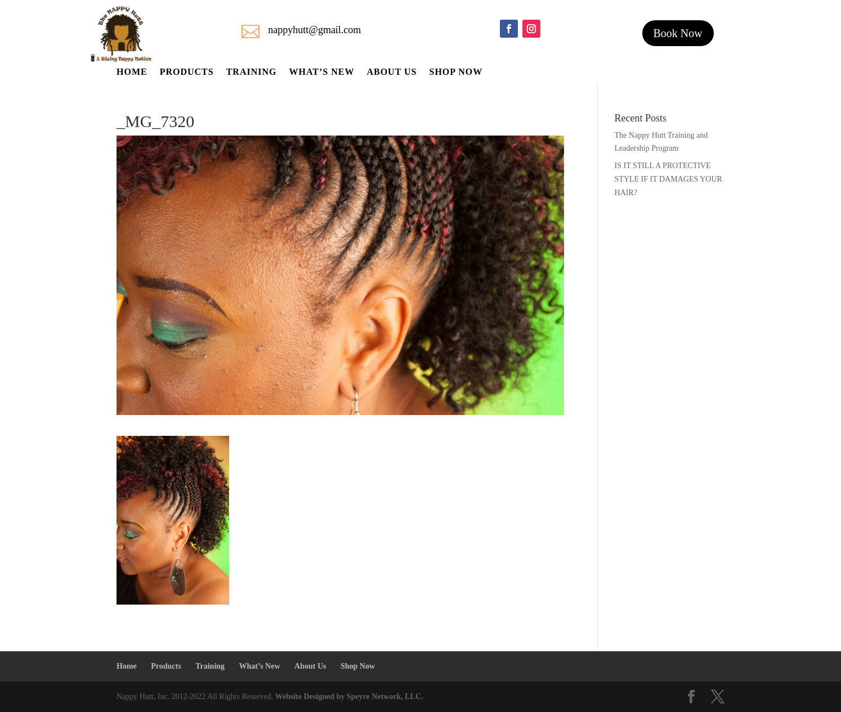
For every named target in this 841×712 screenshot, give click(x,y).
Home (132, 72)
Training (251, 72)
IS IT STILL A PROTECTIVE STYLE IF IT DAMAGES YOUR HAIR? (668, 179)
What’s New (321, 72)
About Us (391, 72)
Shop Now (455, 72)
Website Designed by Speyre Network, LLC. (349, 696)
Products (187, 72)
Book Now (678, 33)
